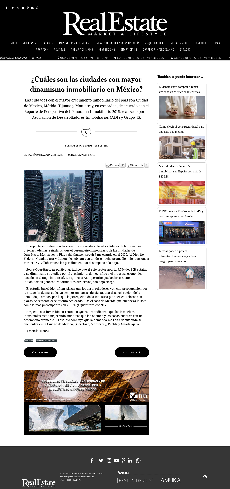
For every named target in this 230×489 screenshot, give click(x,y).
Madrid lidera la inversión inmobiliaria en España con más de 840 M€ (180, 164)
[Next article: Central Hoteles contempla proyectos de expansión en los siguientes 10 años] (132, 345)
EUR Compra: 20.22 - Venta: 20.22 (139, 50)
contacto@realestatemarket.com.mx (77, 470)
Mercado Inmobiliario (46, 334)
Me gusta (114, 158)
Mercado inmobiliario (50, 148)
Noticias (29, 334)
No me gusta (137, 158)
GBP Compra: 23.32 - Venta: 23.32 (196, 50)
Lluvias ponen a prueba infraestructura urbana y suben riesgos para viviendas (177, 249)
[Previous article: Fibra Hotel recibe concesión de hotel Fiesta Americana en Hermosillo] (40, 345)
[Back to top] (204, 469)
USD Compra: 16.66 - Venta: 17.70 (83, 50)
